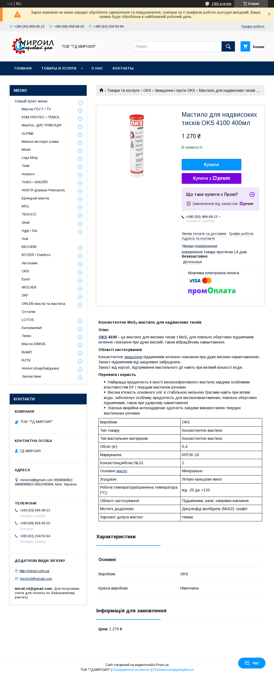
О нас (97, 68)
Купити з (211, 178)
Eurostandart (32, 328)
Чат (252, 663)
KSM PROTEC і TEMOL (41, 117)
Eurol (26, 279)
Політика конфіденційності (173, 670)
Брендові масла (35, 198)
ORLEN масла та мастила (43, 304)
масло (121, 471)
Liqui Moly (30, 158)
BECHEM (29, 247)
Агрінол (28, 174)
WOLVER (29, 287)
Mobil (26, 150)
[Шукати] (228, 46)
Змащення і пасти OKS (175, 90)
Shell (25, 223)
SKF (25, 295)
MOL (25, 206)
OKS (147, 90)
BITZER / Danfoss (36, 255)
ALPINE (28, 133)
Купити (211, 164)
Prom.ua (162, 665)
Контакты (123, 68)
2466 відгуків (221, 4)
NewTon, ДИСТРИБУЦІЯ (41, 125)
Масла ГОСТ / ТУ (36, 109)
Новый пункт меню (31, 101)
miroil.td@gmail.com (36, 579)
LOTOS (28, 320)
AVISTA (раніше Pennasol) (43, 190)
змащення (133, 357)
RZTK (26, 360)
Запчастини (31, 376)
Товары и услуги (58, 68)
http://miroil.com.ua (34, 571)
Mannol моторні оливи (40, 142)
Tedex (26, 336)
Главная (23, 68)
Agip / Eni (29, 231)
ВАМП (27, 352)
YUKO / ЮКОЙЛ (35, 182)
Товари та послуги (123, 90)
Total (25, 166)
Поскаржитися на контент (131, 670)
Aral (25, 239)
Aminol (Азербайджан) (40, 368)
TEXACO (29, 214)
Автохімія (29, 263)
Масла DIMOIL (34, 344)
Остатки (28, 312)
